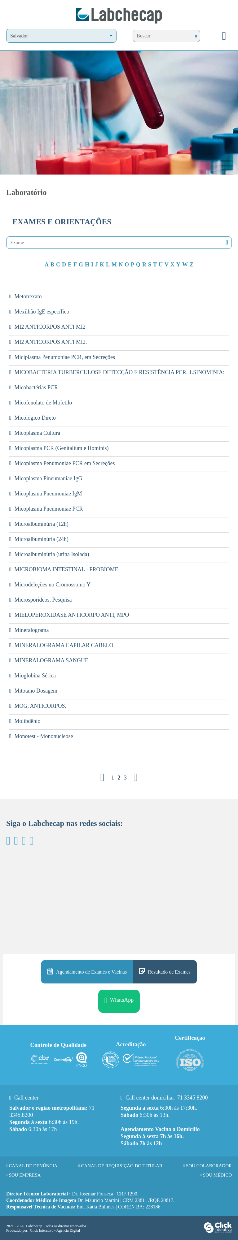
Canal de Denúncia (33, 1165)
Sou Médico (217, 1175)
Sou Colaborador (209, 1165)
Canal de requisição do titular (121, 1165)
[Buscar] (196, 36)
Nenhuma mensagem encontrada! (226, 243)
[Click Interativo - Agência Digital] (218, 1231)
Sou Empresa (25, 1175)
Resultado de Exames (169, 971)
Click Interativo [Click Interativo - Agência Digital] (55, 1230)
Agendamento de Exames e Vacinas (91, 971)
